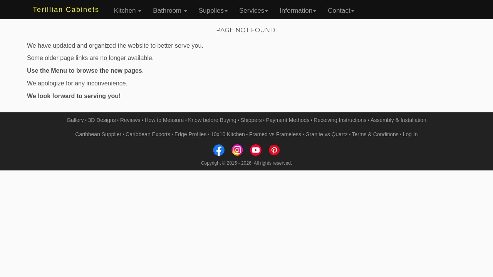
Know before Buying (212, 120)
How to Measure (164, 120)
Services (253, 10)
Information (298, 10)
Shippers (251, 120)
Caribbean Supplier (98, 134)
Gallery (75, 120)
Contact (341, 10)
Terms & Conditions (375, 134)
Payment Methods (288, 120)
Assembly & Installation (398, 120)
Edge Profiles (190, 134)
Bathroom (170, 10)
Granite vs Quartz (326, 134)
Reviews (130, 120)
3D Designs (102, 120)
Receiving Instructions (340, 120)
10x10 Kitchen (228, 134)
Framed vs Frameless (275, 134)
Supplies (213, 10)
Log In (410, 134)
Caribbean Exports (148, 134)
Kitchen (127, 10)
